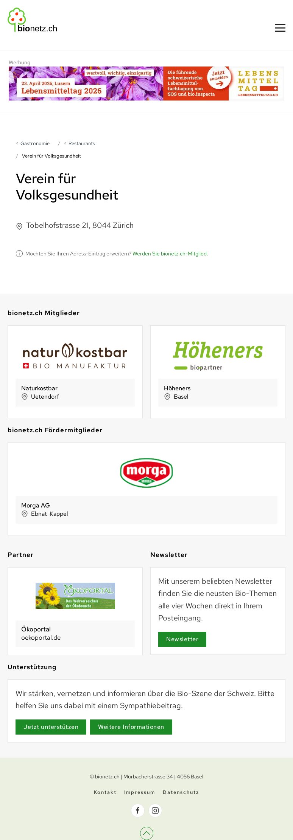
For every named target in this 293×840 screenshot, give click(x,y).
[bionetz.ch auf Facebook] (138, 811)
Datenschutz (181, 793)
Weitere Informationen (131, 727)
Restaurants (82, 143)
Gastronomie (35, 143)
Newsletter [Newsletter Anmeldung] (182, 639)
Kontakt (105, 793)
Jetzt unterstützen (50, 727)
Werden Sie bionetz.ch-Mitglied (169, 253)
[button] (280, 28)
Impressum (139, 793)
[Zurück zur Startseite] (32, 20)
